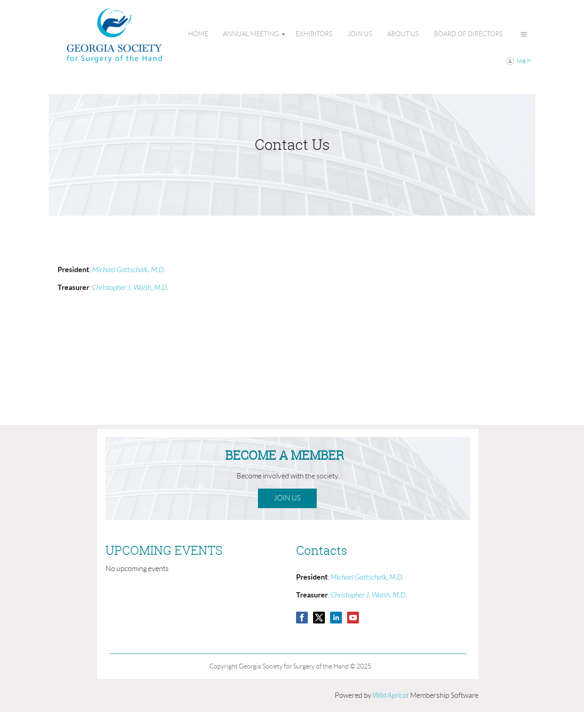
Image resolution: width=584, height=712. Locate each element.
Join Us (287, 498)
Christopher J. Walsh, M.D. (130, 288)
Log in (524, 60)
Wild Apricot (391, 695)
